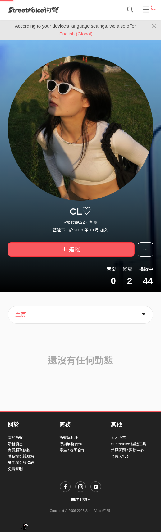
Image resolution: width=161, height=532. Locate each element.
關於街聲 (15, 438)
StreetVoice (33, 10)
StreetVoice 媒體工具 (128, 444)
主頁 (20, 315)
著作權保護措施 (21, 463)
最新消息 (15, 444)
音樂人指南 (120, 456)
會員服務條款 (19, 450)
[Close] (154, 26)
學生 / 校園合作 (72, 450)
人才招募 (118, 438)
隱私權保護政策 (21, 456)
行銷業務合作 (70, 444)
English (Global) (76, 33)
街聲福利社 (68, 438)
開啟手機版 (80, 500)
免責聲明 (15, 469)
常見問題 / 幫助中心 (127, 450)
